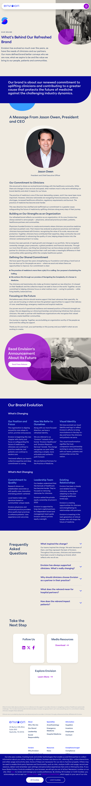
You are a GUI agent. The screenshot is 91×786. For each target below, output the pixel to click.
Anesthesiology (53, 725)
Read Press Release (19, 364)
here (13, 772)
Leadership (32, 731)
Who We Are (33, 725)
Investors (69, 728)
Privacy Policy (32, 774)
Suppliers (69, 725)
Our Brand (32, 728)
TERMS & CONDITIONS (50, 774)
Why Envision (33, 751)
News (49, 751)
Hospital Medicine (54, 734)
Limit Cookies (55, 780)
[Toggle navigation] (86, 6)
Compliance (70, 751)
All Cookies (34, 780)
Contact (69, 735)
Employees (70, 731)
